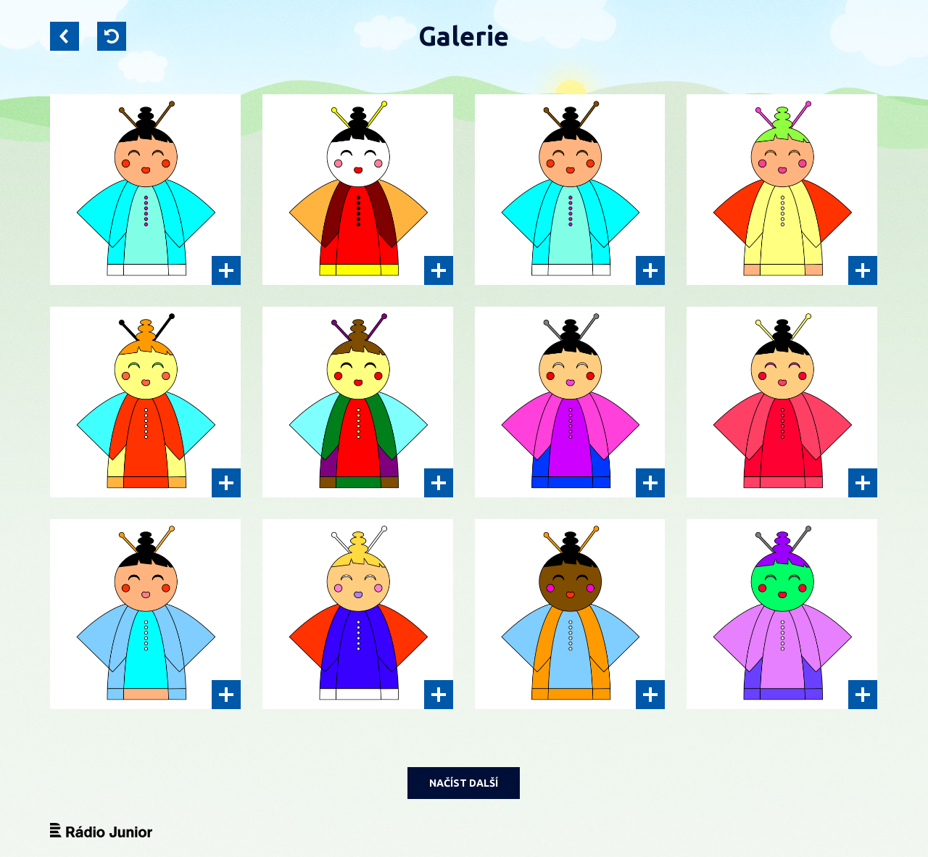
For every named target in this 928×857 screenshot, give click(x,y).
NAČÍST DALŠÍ (463, 783)
